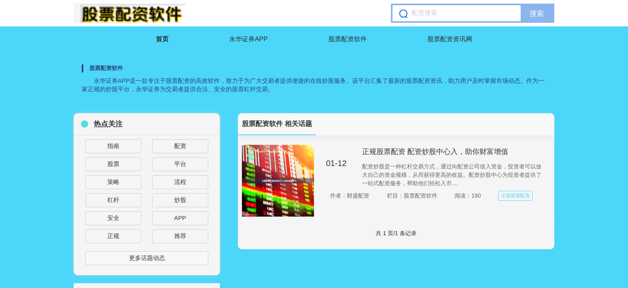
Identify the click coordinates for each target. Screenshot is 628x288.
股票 (113, 163)
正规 (113, 235)
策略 (113, 181)
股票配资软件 (347, 39)
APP (180, 217)
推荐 (180, 235)
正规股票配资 (515, 195)
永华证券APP (248, 39)
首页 (162, 39)
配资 (180, 145)
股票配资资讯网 (449, 39)
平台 (180, 163)
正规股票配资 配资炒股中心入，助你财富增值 (435, 152)
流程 (180, 181)
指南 (113, 145)
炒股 (180, 199)
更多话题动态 (147, 257)
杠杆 (113, 199)
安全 (113, 217)
